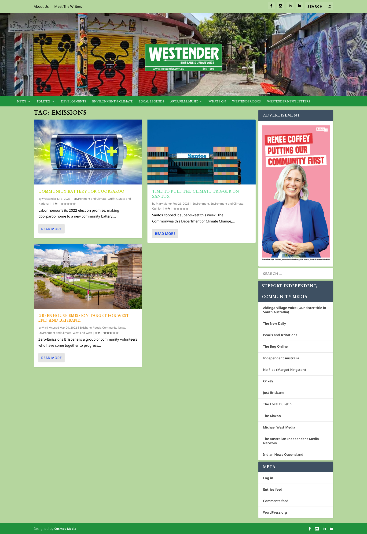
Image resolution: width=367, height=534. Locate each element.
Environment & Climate (112, 102)
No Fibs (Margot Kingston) (284, 369)
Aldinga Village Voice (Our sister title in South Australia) (294, 309)
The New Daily (274, 323)
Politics (44, 102)
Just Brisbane (273, 392)
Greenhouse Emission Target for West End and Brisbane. (83, 318)
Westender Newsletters (288, 102)
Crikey (268, 381)
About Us (41, 6)
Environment (200, 203)
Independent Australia (281, 358)
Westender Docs (246, 102)
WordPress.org (275, 512)
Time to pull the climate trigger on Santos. (195, 194)
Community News (113, 328)
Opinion (157, 209)
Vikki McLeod (50, 328)
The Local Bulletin (277, 404)
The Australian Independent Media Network (291, 440)
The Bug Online (275, 346)
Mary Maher (164, 203)
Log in (268, 478)
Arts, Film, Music (184, 102)
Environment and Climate (89, 199)
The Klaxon (272, 416)
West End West (82, 333)
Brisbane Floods (90, 328)
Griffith (112, 199)
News (21, 102)
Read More (51, 228)
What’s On (217, 102)
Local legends (151, 102)
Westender (49, 199)
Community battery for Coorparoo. (81, 191)
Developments (73, 102)
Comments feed (275, 501)
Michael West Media (279, 427)
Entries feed (272, 489)
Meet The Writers (68, 6)
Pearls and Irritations (280, 335)
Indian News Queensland (283, 454)
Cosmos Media (65, 528)
